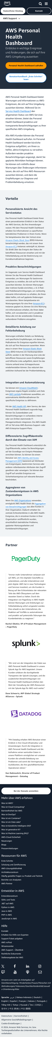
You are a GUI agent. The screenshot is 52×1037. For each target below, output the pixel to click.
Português (41, 1001)
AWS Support (10, 18)
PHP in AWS (6, 915)
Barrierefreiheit (20, 1016)
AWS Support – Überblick (12, 950)
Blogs (3, 844)
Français (22, 1001)
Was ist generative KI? (10, 829)
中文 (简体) (14, 1008)
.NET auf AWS (7, 903)
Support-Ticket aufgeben (12, 938)
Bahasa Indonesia (24, 997)
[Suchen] (40, 3)
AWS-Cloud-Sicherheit (11, 837)
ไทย (31, 1005)
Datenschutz (6, 1016)
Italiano (31, 1001)
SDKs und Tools (8, 899)
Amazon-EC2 (11, 246)
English (4, 1001)
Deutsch (37, 997)
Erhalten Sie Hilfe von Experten (14, 935)
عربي (12, 997)
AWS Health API (19, 406)
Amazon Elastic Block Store (17, 240)
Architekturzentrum (9, 872)
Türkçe (15, 1005)
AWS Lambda (15, 394)
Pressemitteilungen (9, 848)
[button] (13, 11)
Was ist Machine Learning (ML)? (15, 833)
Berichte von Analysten (11, 879)
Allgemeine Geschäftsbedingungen (16, 1019)
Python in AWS (7, 907)
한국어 (4, 1008)
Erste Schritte (7, 861)
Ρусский (23, 1005)
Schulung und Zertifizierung (13, 864)
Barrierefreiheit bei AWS (11, 810)
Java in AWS (6, 911)
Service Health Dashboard (18, 111)
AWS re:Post (6, 942)
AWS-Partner (6, 883)
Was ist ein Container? (11, 818)
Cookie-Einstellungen (10, 1023)
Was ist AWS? (7, 803)
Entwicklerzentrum (9, 896)
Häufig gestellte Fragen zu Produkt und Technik (21, 876)
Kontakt (4, 931)
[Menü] (46, 3)
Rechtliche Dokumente (11, 953)
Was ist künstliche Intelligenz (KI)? (16, 826)
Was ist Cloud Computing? (13, 807)
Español (13, 1001)
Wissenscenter (7, 946)
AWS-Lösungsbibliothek (11, 868)
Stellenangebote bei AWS (12, 957)
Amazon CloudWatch (28, 388)
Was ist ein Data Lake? (11, 822)
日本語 (38, 1005)
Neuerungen (6, 841)
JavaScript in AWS (9, 918)
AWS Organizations (22, 500)
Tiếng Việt (5, 1005)
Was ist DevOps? (8, 814)
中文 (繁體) (26, 1008)
